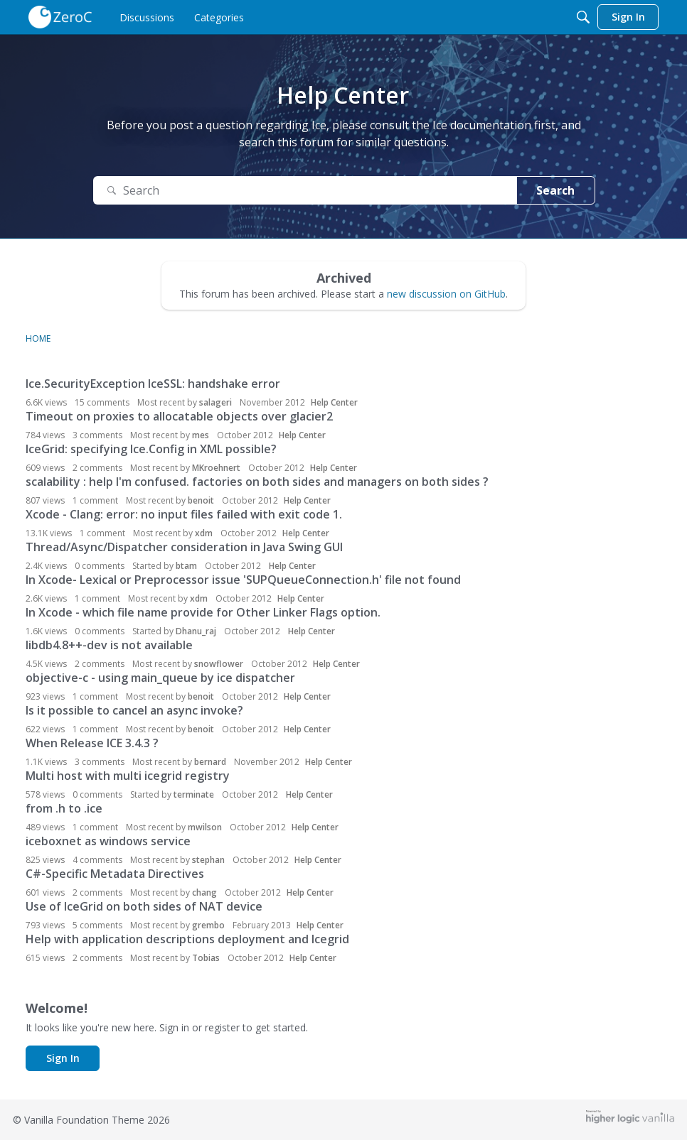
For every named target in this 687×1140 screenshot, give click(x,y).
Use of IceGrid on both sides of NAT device (144, 906)
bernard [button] (210, 762)
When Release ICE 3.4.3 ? (92, 743)
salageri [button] (215, 402)
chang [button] (204, 892)
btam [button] (186, 566)
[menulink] (147, 17)
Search (555, 190)
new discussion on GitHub (446, 293)
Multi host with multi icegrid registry (128, 775)
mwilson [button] (205, 827)
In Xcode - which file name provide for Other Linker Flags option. (203, 612)
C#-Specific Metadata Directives (115, 873)
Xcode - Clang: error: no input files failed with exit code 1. (184, 514)
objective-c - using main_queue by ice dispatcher (160, 677)
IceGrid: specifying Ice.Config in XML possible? (151, 449)
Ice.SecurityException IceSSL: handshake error (153, 383)
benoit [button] (201, 500)
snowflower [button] (218, 664)
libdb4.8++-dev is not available (109, 645)
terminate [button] (194, 794)
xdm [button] (204, 533)
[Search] (583, 17)
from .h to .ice (64, 808)
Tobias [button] (206, 958)
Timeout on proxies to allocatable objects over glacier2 (179, 416)
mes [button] (200, 435)
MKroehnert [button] (216, 468)
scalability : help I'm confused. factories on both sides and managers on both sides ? (257, 481)
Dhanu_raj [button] (196, 631)
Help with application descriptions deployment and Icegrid (187, 939)
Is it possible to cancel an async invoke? (134, 710)
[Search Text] (305, 190)
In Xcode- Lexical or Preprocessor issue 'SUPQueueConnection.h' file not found (243, 579)
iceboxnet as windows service (108, 841)
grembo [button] (208, 925)
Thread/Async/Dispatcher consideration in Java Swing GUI (184, 547)
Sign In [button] (63, 1058)
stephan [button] (208, 860)
